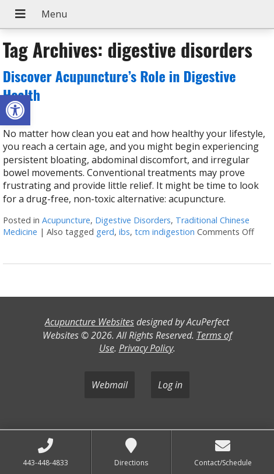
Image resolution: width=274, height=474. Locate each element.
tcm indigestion (165, 231)
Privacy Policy (146, 348)
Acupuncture (66, 220)
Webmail (110, 384)
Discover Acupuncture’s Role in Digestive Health (119, 84)
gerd (105, 231)
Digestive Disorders (133, 220)
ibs (124, 231)
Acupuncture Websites (89, 321)
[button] (15, 110)
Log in (170, 384)
